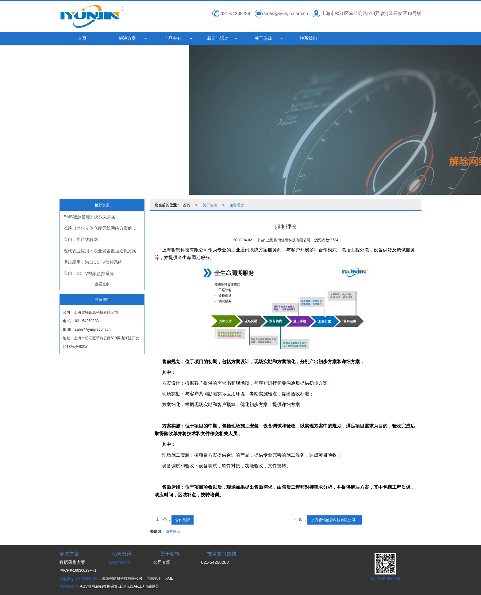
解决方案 (127, 38)
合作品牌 (182, 520)
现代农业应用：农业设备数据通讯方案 (100, 250)
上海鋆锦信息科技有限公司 (120, 578)
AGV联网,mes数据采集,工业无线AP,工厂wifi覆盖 (119, 586)
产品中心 (172, 38)
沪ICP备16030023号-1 (78, 570)
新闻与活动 (218, 38)
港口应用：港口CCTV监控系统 (92, 262)
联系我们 (308, 38)
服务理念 (236, 205)
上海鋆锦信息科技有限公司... (334, 520)
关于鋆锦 (263, 38)
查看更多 (102, 284)
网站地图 (154, 578)
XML (169, 578)
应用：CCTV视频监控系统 (88, 273)
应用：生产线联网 (80, 239)
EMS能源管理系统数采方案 (89, 216)
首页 (82, 38)
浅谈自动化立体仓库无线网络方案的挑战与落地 (103, 228)
